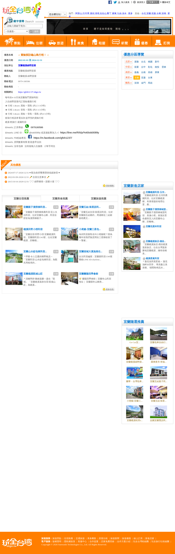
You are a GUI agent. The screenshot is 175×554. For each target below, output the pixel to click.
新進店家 (149, 538)
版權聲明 (56, 541)
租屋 (98, 41)
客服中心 (82, 541)
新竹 (157, 61)
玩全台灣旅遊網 (21, 10)
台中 (143, 67)
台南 (143, 72)
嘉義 (136, 72)
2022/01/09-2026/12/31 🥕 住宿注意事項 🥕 (28, 177)
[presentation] (21, 198)
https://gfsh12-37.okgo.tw (29, 92)
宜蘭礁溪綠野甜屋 (27, 65)
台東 (159, 13)
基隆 (136, 61)
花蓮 (153, 13)
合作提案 (94, 541)
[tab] (21, 198)
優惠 (141, 41)
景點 (12, 41)
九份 (119, 13)
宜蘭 (148, 13)
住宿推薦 (68, 538)
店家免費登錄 (107, 541)
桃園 (150, 61)
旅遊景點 (56, 538)
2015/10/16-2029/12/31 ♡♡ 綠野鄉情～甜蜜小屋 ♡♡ (33, 181)
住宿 (34, 41)
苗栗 (136, 67)
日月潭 (86, 13)
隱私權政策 (69, 541)
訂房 (162, 41)
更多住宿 (109, 289)
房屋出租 (103, 538)
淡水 (124, 13)
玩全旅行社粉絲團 (160, 541)
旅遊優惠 (126, 538)
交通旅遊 (80, 538)
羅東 (114, 13)
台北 (144, 13)
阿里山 (78, 13)
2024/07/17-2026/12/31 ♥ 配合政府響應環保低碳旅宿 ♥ (34, 172)
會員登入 (141, 2)
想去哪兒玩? (55, 14)
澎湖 (163, 13)
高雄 (150, 72)
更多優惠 (110, 186)
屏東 (157, 72)
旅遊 (55, 41)
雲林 (164, 67)
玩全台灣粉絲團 (141, 541)
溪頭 (92, 13)
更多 (130, 13)
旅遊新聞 (114, 538)
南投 (157, 67)
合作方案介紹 (123, 541)
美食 (77, 41)
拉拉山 (103, 13)
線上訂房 (138, 538)
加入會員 (125, 2)
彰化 (150, 67)
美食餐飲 (91, 538)
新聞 (119, 41)
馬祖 (150, 83)
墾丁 (109, 13)
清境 (97, 13)
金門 (143, 83)
